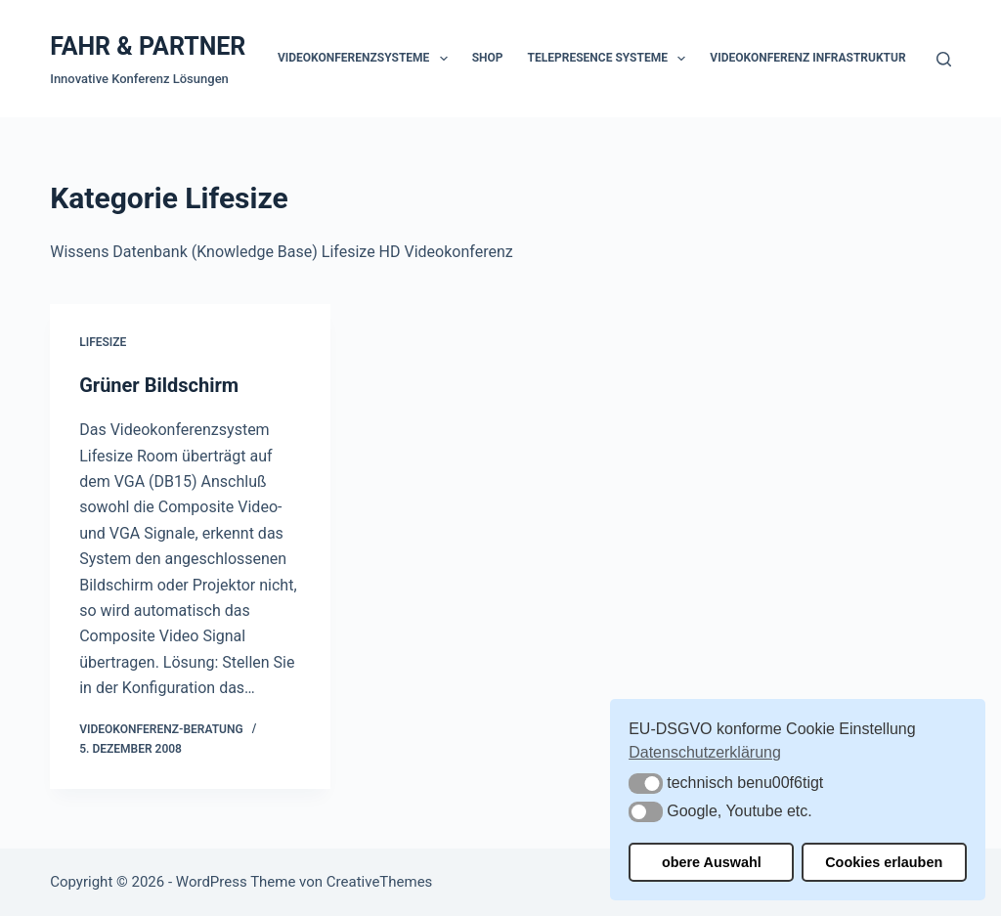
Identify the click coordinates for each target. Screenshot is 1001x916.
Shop (487, 58)
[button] (646, 783)
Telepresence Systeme (611, 58)
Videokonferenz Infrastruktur (807, 58)
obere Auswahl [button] (712, 862)
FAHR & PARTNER (147, 46)
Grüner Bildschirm (159, 385)
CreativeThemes (379, 882)
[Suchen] (943, 59)
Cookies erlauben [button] (883, 862)
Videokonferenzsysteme (367, 58)
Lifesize (102, 342)
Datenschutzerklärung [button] (705, 752)
